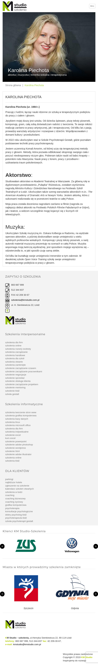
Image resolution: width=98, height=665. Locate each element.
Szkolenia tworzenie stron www (20, 412)
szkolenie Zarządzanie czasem (20, 368)
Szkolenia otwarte (14, 361)
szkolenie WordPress (15, 448)
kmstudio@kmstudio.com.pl (27, 644)
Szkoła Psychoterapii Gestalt (19, 521)
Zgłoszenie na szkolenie (17, 485)
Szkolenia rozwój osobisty (18, 349)
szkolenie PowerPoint (15, 441)
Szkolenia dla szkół (14, 358)
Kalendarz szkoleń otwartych (19, 488)
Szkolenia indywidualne (16, 431)
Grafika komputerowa (15, 505)
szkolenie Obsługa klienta (18, 381)
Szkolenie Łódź (12, 390)
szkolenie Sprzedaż (15, 378)
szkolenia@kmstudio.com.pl (25, 300)
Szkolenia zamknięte (15, 365)
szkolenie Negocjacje (15, 374)
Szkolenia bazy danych (16, 419)
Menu (92, 6)
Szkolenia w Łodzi (13, 492)
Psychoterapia (12, 508)
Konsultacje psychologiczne (19, 511)
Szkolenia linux (12, 422)
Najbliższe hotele (13, 482)
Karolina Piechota (34, 85)
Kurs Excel (10, 438)
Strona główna (13, 85)
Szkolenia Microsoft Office (18, 425)
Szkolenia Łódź (12, 460)
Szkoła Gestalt (12, 394)
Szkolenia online (13, 345)
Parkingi (9, 479)
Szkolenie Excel (13, 435)
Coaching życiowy (14, 502)
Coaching (9, 495)
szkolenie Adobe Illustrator (18, 454)
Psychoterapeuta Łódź (16, 518)
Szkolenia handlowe (15, 355)
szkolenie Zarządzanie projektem (21, 384)
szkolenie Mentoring (15, 387)
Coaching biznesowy (15, 498)
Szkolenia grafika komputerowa (20, 415)
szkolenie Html (12, 451)
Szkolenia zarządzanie (16, 352)
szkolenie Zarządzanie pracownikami (23, 371)
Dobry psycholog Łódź (16, 514)
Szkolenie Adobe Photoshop (19, 444)
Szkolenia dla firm (14, 342)
